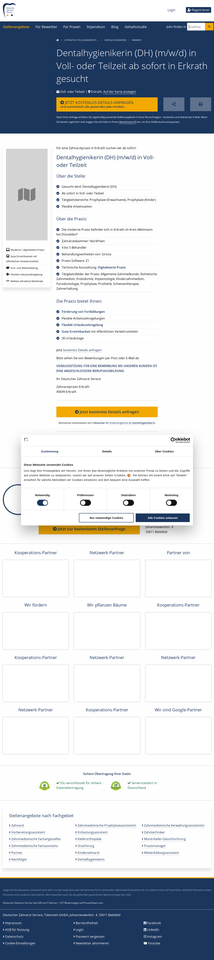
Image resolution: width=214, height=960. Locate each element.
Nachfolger (18, 859)
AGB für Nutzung (17, 930)
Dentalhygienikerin (116, 40)
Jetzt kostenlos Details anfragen (107, 411)
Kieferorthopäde (88, 839)
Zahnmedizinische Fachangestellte (35, 839)
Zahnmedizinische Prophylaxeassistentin (105, 825)
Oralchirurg (84, 846)
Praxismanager (154, 846)
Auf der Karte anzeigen (119, 92)
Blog (114, 26)
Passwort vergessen (90, 936)
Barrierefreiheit (87, 923)
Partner (15, 853)
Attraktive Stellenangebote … (82, 40)
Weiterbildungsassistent (160, 853)
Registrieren (198, 10)
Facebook (154, 923)
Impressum (13, 923)
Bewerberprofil (127, 122)
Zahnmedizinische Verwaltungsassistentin (173, 825)
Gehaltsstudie (136, 26)
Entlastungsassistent (91, 832)
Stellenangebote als (132, 423)
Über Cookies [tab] (164, 451)
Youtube (154, 943)
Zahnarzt (16, 825)
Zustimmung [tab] (49, 451)
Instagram (154, 936)
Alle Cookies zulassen (163, 517)
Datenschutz (14, 936)
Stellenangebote (16, 26)
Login (171, 10)
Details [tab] (107, 451)
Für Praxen (71, 26)
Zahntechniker (153, 832)
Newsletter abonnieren (92, 943)
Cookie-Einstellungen (20, 943)
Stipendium (96, 26)
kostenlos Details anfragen (82, 350)
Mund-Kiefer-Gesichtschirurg (164, 839)
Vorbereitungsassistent (27, 832)
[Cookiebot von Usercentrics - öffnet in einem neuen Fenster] (173, 440)
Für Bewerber (46, 26)
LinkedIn (153, 930)
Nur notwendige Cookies (106, 517)
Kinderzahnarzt (87, 853)
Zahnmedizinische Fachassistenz (33, 846)
